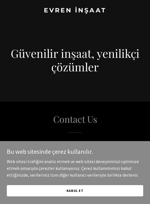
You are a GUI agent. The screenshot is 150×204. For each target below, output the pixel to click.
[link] (75, 11)
